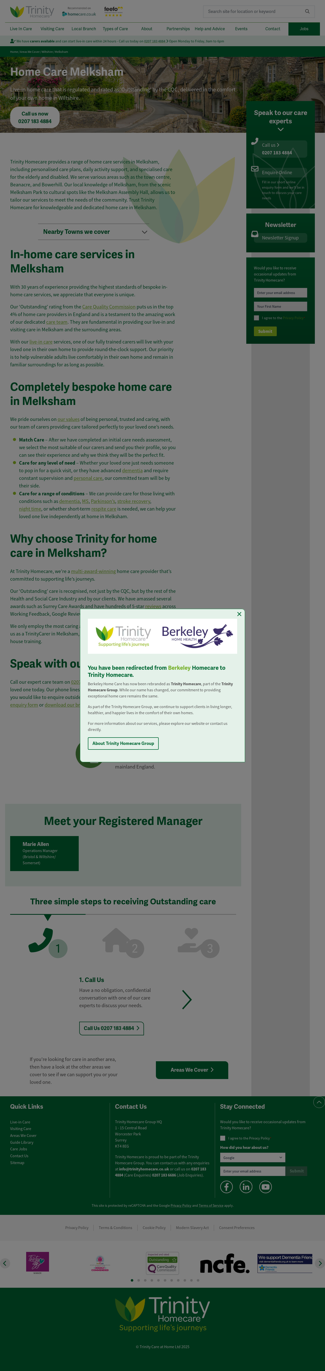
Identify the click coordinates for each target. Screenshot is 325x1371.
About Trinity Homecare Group (123, 743)
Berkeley (179, 667)
